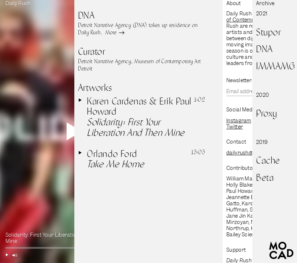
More (114, 33)
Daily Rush (18, 3)
